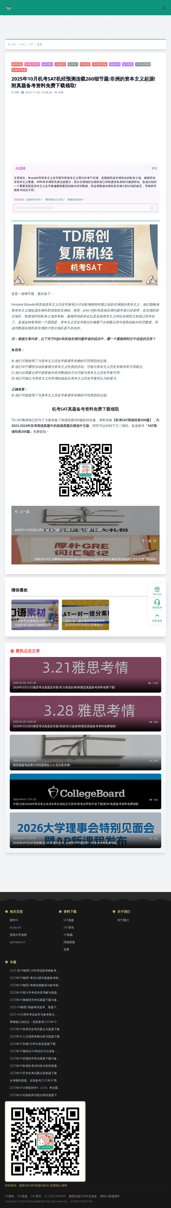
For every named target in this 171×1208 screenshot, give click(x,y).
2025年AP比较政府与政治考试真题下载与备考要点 (35, 1095)
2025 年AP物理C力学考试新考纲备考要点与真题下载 (35, 970)
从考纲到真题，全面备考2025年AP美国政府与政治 (35, 1080)
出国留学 (60, 64)
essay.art (15, 927)
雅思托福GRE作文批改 (83, 1196)
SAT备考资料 (32, 64)
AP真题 (68, 935)
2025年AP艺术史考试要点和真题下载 (33, 1073)
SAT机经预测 (143, 64)
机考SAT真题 (19, 70)
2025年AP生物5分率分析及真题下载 (33, 1044)
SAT (29, 44)
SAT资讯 (69, 927)
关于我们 (123, 920)
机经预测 (128, 64)
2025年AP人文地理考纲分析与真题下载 (35, 1036)
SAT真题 (69, 920)
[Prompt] (82, 207)
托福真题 (69, 942)
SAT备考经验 (100, 64)
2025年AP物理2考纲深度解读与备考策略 (35, 985)
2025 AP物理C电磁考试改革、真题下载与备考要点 (35, 1007)
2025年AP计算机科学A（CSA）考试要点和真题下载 (35, 1088)
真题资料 (115, 64)
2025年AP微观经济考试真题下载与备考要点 (35, 1000)
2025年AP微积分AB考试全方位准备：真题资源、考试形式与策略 (35, 1051)
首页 (12, 44)
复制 (154, 168)
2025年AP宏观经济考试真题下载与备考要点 (35, 1058)
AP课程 (9, 1196)
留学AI (14, 920)
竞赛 (66, 949)
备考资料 (47, 64)
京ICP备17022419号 (81, 1201)
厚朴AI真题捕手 (110, 1196)
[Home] (19, 7)
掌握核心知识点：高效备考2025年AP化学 (35, 1022)
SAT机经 (85, 64)
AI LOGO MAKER (55, 1196)
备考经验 (17, 64)
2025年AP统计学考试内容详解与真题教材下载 (35, 992)
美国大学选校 (18, 935)
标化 (21, 44)
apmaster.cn (17, 942)
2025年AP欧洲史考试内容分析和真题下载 (35, 1066)
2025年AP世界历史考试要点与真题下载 (35, 1029)
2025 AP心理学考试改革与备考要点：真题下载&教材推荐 (35, 1014)
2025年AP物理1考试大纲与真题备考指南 (35, 978)
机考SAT (72, 64)
